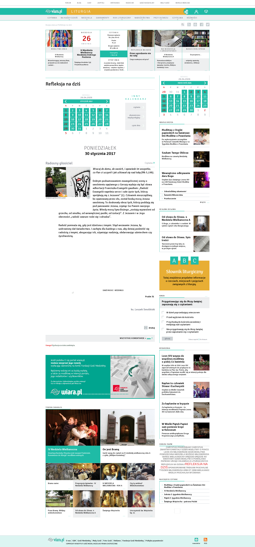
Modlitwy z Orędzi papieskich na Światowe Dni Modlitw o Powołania (176, 133)
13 (100, 115)
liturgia (81, 11)
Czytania (150, 163)
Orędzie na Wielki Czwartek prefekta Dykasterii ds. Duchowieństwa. (173, 392)
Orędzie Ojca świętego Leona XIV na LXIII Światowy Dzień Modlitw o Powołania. (175, 182)
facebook (201, 24)
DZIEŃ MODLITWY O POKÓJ (195, 449)
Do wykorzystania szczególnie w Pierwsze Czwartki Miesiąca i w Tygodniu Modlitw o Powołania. (176, 141)
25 (86, 124)
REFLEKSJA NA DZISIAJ (173, 464)
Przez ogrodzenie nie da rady (140, 54)
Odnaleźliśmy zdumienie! (175, 191)
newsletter (195, 24)
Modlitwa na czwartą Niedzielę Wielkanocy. (174, 157)
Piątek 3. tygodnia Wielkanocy (177, 498)
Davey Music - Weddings (113, 290)
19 (93, 119)
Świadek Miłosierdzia (173, 195)
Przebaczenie (170, 198)
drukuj (152, 328)
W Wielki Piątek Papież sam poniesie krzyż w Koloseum (175, 427)
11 (86, 115)
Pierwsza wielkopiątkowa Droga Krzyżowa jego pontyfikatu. (175, 434)
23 (72, 124)
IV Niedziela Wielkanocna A (168, 56)
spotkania (115, 3)
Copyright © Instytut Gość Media (79, 544)
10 (79, 115)
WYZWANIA (194, 473)
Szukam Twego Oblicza (175, 152)
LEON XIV (168, 452)
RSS (205, 539)
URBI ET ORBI (190, 470)
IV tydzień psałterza (81, 65)
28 (106, 124)
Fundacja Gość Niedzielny (133, 541)
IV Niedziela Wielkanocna (62, 449)
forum (68, 3)
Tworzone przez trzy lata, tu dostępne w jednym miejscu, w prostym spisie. (174, 246)
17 (79, 119)
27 (100, 124)
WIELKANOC (203, 470)
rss (189, 24)
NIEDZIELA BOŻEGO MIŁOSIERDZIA (191, 454)
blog (79, 3)
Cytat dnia (113, 60)
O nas (68, 541)
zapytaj (101, 3)
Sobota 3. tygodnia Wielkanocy (178, 494)
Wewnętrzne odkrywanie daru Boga (176, 175)
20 (100, 119)
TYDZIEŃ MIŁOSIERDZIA (171, 470)
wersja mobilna (183, 3)
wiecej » (86, 72)
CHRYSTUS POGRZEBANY (179, 447)
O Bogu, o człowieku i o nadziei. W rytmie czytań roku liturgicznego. (176, 224)
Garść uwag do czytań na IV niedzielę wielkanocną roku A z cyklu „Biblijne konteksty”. (126, 454)
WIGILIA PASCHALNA (178, 473)
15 (65, 119)
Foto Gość (107, 541)
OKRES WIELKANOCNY (173, 457)
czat (89, 3)
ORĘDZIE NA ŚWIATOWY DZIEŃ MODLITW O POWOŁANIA (185, 458)
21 (106, 119)
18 (86, 119)
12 (93, 115)
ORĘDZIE (189, 457)
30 (72, 128)
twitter (207, 24)
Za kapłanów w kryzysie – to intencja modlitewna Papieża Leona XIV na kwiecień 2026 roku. (176, 409)
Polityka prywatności (154, 541)
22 (65, 124)
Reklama (117, 541)
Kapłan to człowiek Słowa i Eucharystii (173, 385)
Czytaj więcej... (141, 72)
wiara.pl (56, 11)
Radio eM (130, 3)
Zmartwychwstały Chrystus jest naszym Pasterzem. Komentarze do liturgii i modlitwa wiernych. (69, 454)
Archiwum (203, 339)
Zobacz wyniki (193, 339)
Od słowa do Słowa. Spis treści (176, 239)
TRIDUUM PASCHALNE (197, 468)
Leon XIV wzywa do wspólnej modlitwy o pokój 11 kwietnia (173, 358)
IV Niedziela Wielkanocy (59, 56)
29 (65, 128)
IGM (74, 541)
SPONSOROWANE (177, 468)
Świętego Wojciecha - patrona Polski (180, 501)
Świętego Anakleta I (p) (82, 62)
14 (106, 115)
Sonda (162, 296)
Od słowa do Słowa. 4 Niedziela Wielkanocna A (176, 218)
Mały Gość (165, 3)
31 (79, 128)
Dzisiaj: (86, 96)
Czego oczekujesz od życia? (139, 59)
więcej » (59, 72)
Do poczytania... (195, 55)
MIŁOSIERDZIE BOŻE (184, 452)
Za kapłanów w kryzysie (175, 403)
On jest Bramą (111, 449)
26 (93, 124)
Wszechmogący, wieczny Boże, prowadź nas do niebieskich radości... (59, 63)
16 (72, 119)
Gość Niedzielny (147, 3)
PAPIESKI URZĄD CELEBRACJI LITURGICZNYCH (184, 461)
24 (79, 124)
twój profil (196, 11)
